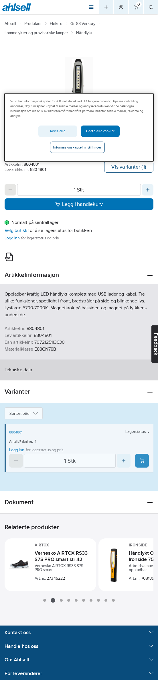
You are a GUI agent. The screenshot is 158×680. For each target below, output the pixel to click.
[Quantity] (79, 190)
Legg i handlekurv (79, 204)
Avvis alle (57, 131)
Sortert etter (23, 413)
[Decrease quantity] (10, 190)
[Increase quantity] (147, 190)
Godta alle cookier (100, 131)
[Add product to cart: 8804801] (142, 461)
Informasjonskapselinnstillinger (77, 147)
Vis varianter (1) (128, 167)
